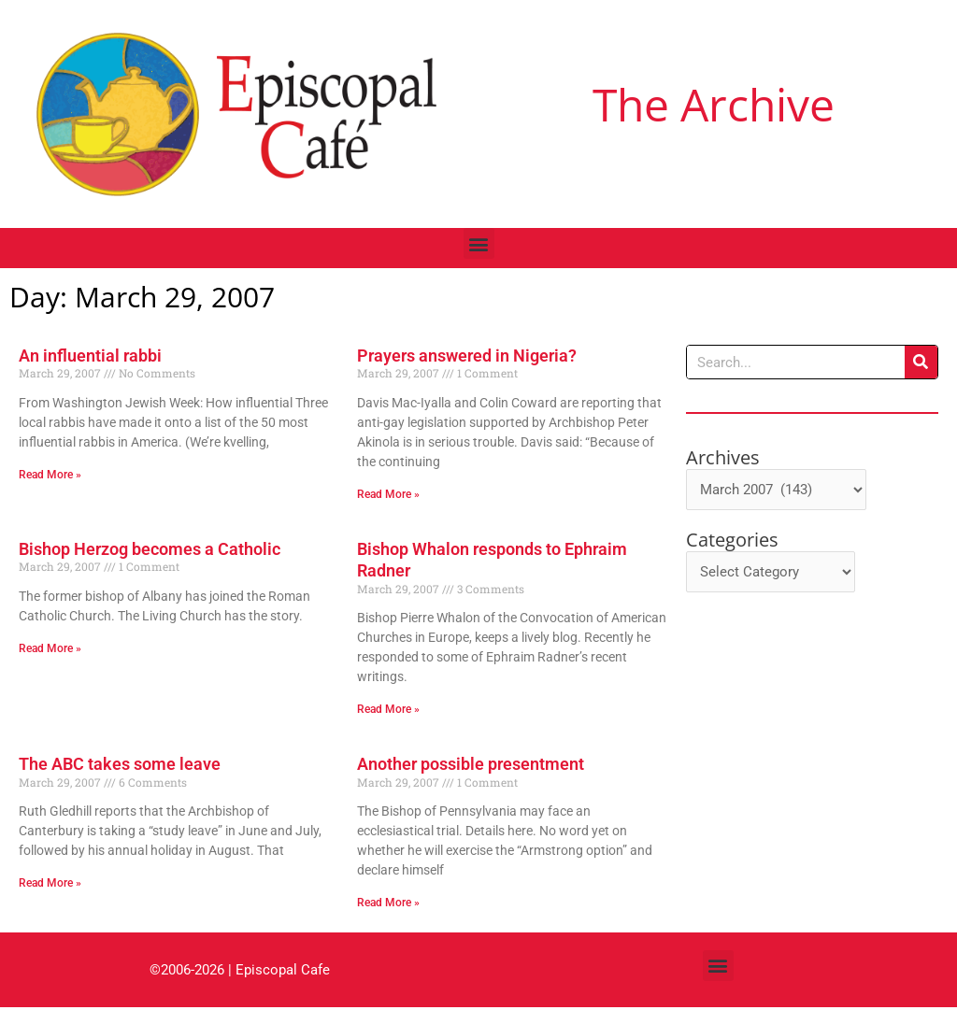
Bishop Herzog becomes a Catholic (149, 550)
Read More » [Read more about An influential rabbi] (50, 474)
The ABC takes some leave (120, 765)
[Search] (921, 362)
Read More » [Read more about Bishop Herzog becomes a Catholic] (50, 649)
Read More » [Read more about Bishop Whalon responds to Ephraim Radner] (388, 710)
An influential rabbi (90, 355)
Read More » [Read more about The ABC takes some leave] (50, 884)
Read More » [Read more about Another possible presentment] (388, 904)
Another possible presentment (470, 765)
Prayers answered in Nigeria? (467, 355)
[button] (479, 243)
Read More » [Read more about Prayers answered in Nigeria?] (388, 494)
